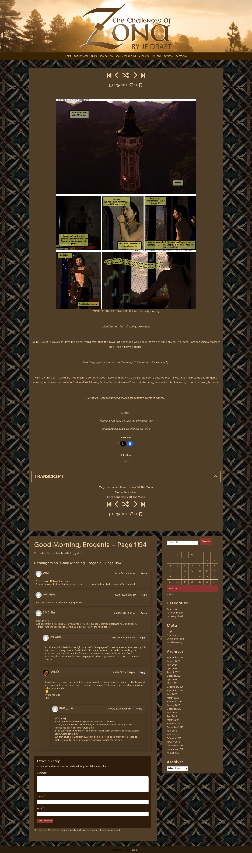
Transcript (49, 476)
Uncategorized (175, 617)
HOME (68, 56)
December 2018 (175, 727)
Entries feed (173, 635)
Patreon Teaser (175, 613)
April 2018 (172, 731)
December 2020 (175, 687)
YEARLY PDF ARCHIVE (126, 56)
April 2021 (172, 680)
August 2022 (173, 672)
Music (123, 487)
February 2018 (174, 738)
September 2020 (175, 691)
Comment (42, 773)
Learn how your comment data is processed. (97, 830)
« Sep (170, 594)
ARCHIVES (144, 56)
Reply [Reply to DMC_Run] (144, 613)
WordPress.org (174, 643)
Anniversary (173, 609)
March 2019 (173, 720)
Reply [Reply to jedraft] (142, 672)
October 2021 (174, 676)
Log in (170, 632)
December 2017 (175, 746)
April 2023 (172, 669)
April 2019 (172, 716)
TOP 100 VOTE (81, 56)
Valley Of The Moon (133, 497)
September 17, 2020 (59, 553)
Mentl (133, 492)
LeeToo (135, 850)
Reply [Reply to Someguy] (144, 595)
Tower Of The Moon (140, 487)
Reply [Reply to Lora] (144, 573)
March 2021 (172, 683)
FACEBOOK (181, 56)
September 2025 (175, 658)
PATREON (168, 56)
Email (39, 809)
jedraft (79, 553)
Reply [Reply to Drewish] (142, 638)
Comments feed (175, 639)
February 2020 (174, 702)
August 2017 (173, 753)
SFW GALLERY (106, 56)
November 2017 (175, 749)
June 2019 (172, 713)
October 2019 (174, 709)
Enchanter (113, 487)
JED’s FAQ (156, 56)
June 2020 (172, 694)
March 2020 (173, 698)
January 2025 (173, 661)
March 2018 (173, 735)
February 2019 (174, 724)
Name (40, 796)
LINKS (94, 56)
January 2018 (173, 742)
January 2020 (173, 705)
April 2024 (172, 665)
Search (206, 541)
